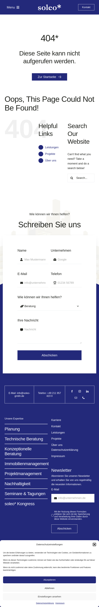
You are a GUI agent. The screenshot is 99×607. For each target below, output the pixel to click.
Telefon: (42, 393)
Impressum (60, 603)
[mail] (76, 397)
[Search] (72, 178)
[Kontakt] (86, 7)
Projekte (50, 153)
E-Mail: (13, 393)
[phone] (83, 397)
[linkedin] (87, 391)
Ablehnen (49, 588)
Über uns (50, 160)
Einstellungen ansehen (49, 596)
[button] (94, 544)
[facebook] (72, 391)
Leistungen (52, 147)
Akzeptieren (49, 579)
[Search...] (81, 178)
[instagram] (80, 391)
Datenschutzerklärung (45, 603)
